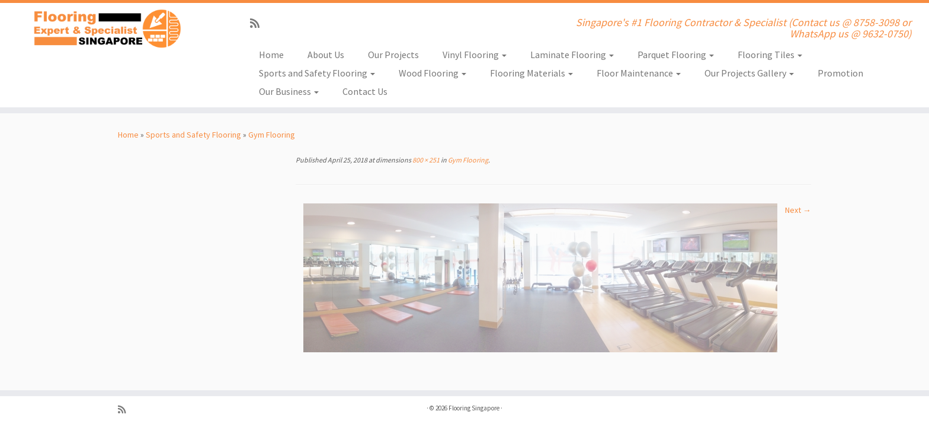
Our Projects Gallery (749, 73)
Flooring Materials (531, 73)
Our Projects (393, 54)
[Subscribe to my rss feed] (258, 23)
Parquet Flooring (676, 54)
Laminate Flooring (572, 54)
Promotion (840, 73)
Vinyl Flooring (475, 54)
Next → (798, 210)
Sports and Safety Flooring (317, 73)
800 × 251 (425, 159)
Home (271, 54)
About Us (325, 54)
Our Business (289, 91)
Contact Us (364, 91)
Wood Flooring (432, 73)
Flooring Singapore (474, 408)
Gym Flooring (271, 134)
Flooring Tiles (770, 54)
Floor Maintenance (639, 73)
